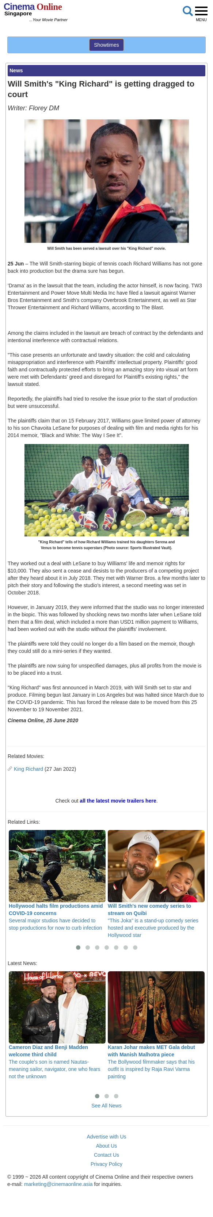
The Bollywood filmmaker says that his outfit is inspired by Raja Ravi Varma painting (156, 1025)
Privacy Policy (106, 1164)
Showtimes (106, 45)
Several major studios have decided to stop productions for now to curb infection (57, 880)
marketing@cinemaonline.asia (58, 1184)
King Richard (28, 769)
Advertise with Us (106, 1137)
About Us (106, 1146)
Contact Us (106, 1155)
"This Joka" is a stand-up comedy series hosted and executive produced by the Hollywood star (156, 884)
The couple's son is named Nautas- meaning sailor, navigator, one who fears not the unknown (57, 1025)
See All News (106, 1106)
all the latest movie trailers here (118, 801)
